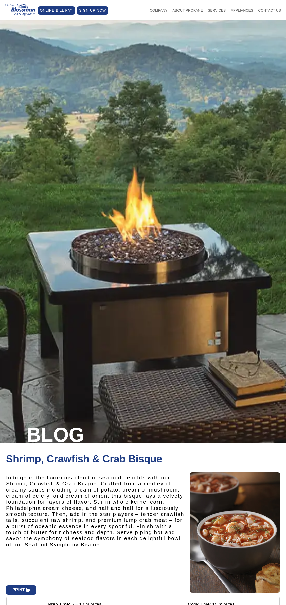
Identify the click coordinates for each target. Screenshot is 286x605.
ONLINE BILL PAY (56, 10)
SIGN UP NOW (92, 10)
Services (217, 10)
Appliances (242, 10)
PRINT (21, 590)
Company (159, 10)
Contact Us (269, 10)
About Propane (188, 10)
